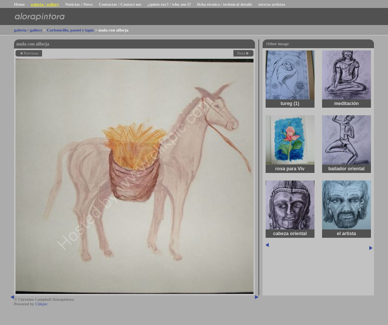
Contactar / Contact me (120, 4)
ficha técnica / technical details (224, 4)
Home (19, 4)
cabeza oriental (290, 233)
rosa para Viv (290, 168)
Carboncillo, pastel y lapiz (70, 30)
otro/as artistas (271, 4)
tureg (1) (290, 103)
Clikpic (41, 303)
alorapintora (39, 16)
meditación (346, 103)
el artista (346, 233)
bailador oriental (346, 168)
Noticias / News (79, 4)
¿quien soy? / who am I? (169, 4)
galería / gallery (45, 4)
